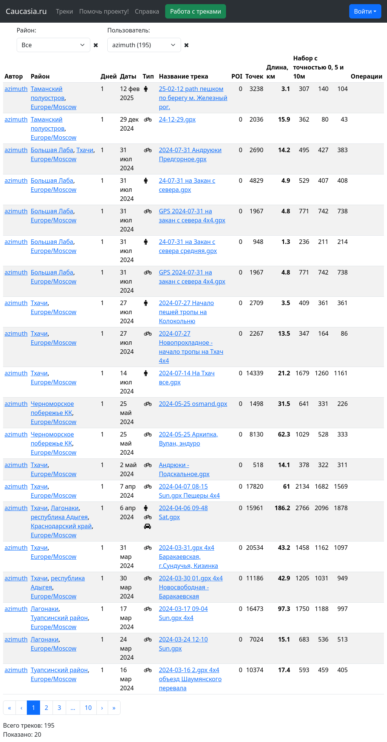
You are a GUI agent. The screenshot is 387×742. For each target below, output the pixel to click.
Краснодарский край (61, 526)
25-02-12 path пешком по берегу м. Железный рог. (193, 98)
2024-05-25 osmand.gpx (193, 404)
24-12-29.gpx (177, 119)
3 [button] (59, 707)
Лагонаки (65, 508)
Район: (26, 30)
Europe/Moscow (53, 107)
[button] (9, 707)
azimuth (16, 89)
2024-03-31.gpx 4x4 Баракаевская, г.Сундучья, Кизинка (188, 556)
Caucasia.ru (26, 11)
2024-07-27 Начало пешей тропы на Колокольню (186, 312)
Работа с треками (195, 11)
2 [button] (46, 707)
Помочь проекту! (103, 11)
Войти (363, 11)
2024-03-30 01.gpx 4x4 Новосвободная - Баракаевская (191, 587)
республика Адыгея (59, 517)
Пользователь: (128, 30)
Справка (147, 11)
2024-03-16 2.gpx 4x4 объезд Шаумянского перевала (190, 679)
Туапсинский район (59, 618)
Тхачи (84, 150)
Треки (64, 11)
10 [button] (88, 707)
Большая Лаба (52, 150)
